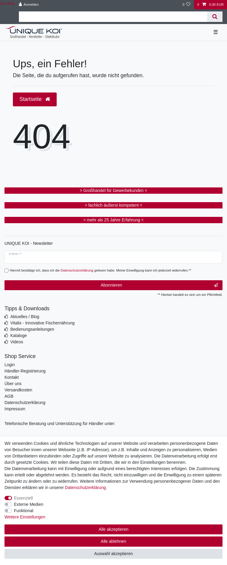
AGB (8, 396)
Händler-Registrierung (25, 371)
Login (9, 364)
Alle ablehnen (113, 541)
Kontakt (11, 377)
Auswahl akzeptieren (113, 553)
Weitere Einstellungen (24, 517)
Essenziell (23, 498)
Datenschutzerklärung (24, 402)
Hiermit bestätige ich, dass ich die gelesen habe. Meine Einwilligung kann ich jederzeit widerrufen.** (100, 270)
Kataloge (18, 335)
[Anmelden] (28, 4)
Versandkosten (18, 389)
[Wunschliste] (186, 4)
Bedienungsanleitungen (32, 329)
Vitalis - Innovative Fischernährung (42, 322)
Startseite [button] (34, 99)
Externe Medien (28, 504)
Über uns (13, 383)
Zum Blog (7, 3)
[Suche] (215, 16)
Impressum (14, 408)
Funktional (24, 510)
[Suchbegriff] (113, 16)
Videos (16, 341)
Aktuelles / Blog (24, 316)
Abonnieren (159, 285)
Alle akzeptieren (114, 529)
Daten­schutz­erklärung (85, 487)
